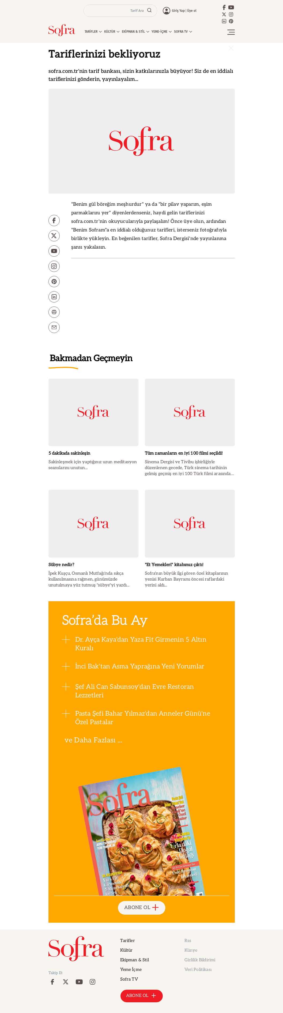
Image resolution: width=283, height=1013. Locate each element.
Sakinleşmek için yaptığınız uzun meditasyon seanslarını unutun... (92, 464)
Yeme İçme (131, 969)
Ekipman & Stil (134, 960)
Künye (191, 950)
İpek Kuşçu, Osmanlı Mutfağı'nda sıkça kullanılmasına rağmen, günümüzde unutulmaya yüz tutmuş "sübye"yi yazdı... (88, 579)
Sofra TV (129, 979)
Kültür (126, 950)
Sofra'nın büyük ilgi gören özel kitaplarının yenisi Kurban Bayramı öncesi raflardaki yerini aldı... (186, 579)
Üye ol (192, 10)
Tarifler (127, 940)
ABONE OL (141, 908)
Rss (187, 940)
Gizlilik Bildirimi (200, 960)
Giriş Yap (178, 10)
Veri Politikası (198, 969)
